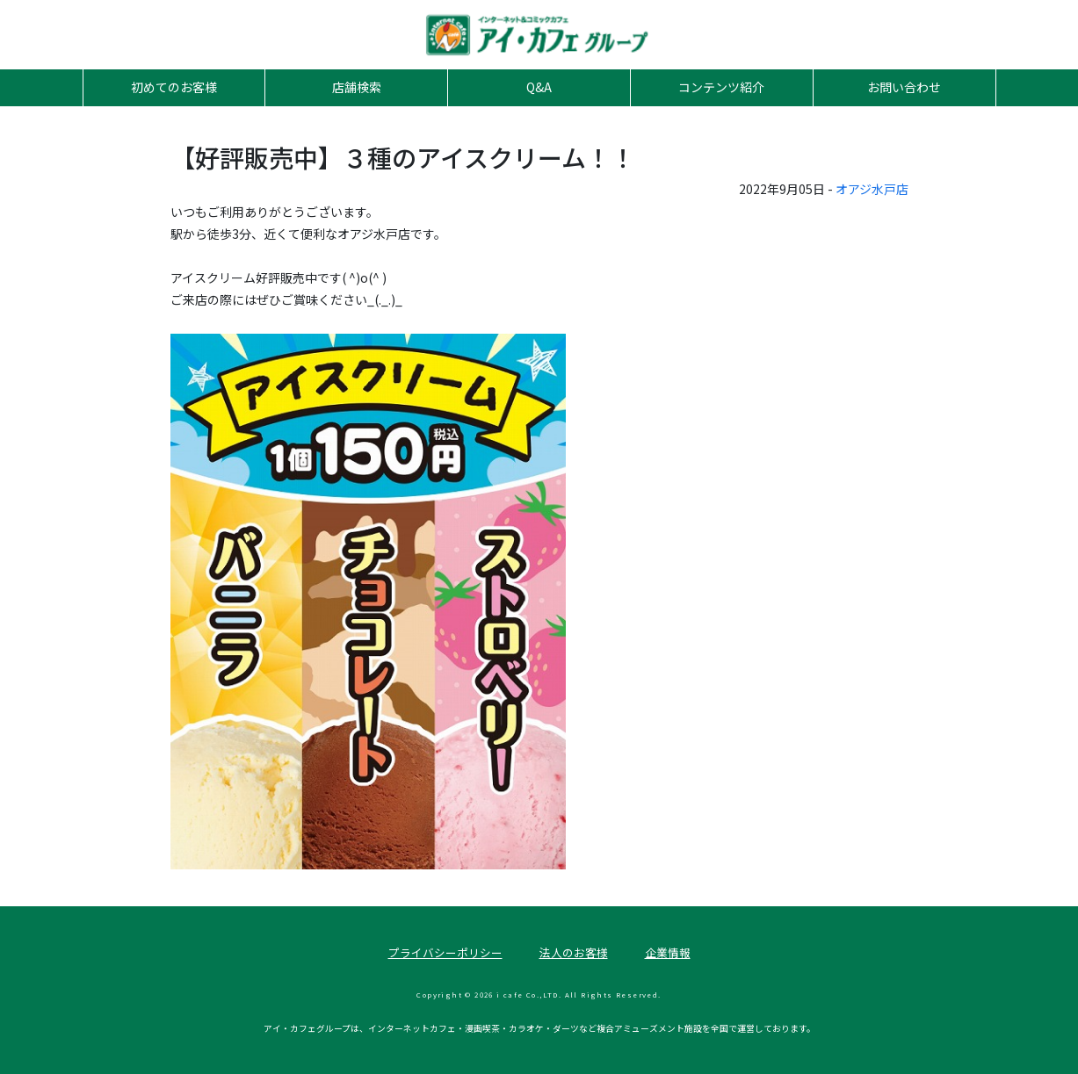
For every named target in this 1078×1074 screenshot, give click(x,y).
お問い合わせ (904, 87)
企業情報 (668, 952)
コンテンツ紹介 (721, 87)
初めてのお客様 (174, 87)
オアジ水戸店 (872, 189)
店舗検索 (356, 87)
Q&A (539, 87)
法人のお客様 (573, 952)
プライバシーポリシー (445, 952)
